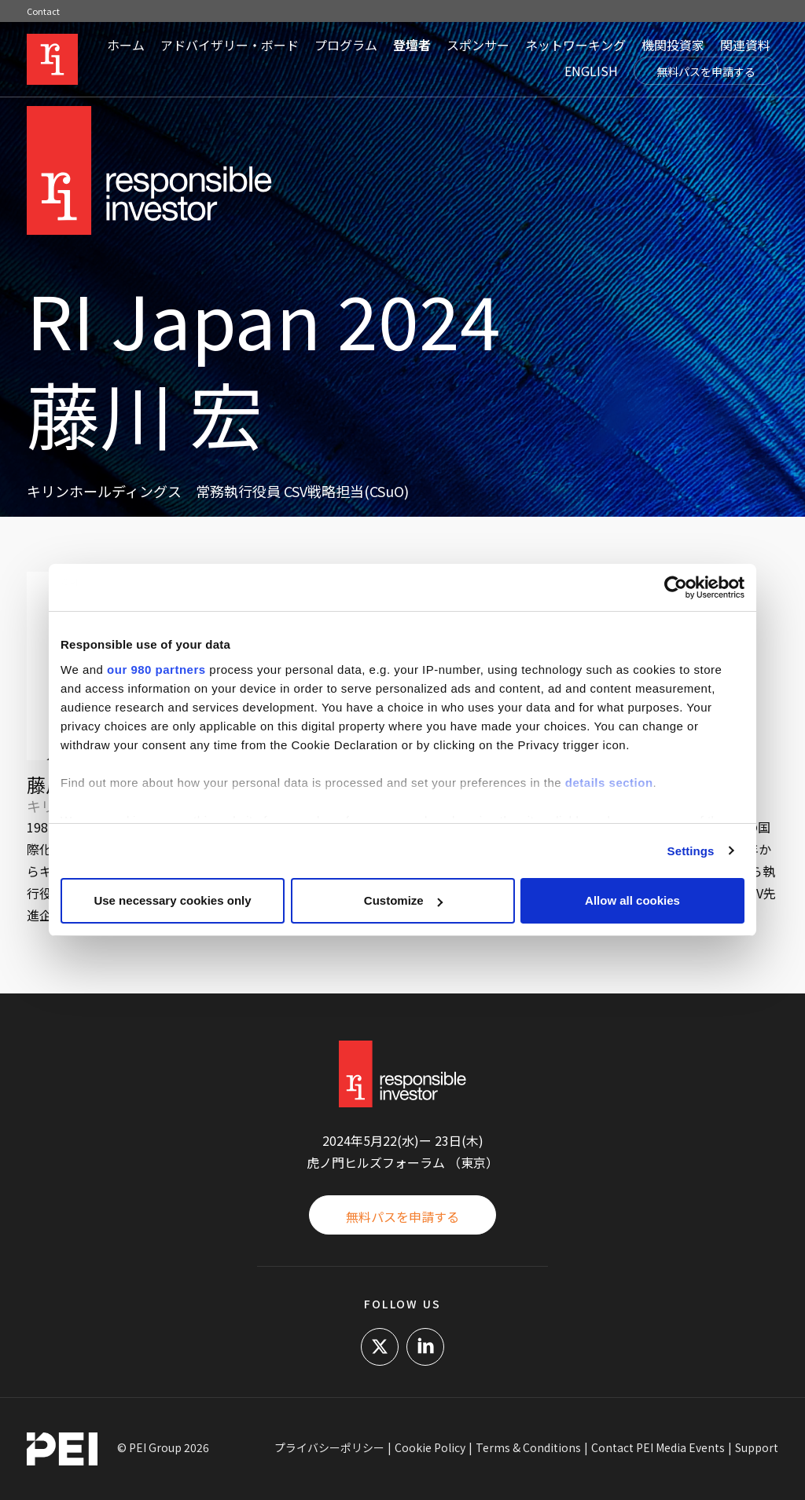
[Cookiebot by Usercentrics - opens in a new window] (675, 587)
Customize (403, 900)
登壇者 (412, 44)
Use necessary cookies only (172, 900)
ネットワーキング (575, 44)
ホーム (126, 44)
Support (756, 1447)
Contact (43, 11)
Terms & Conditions (528, 1447)
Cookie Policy (430, 1447)
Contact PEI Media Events (658, 1447)
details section (609, 782)
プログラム (345, 44)
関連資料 (745, 44)
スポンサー (478, 44)
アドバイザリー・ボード (229, 44)
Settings (691, 851)
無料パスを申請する (705, 71)
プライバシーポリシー (329, 1447)
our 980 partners (156, 669)
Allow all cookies (632, 900)
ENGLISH (591, 70)
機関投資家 (672, 44)
